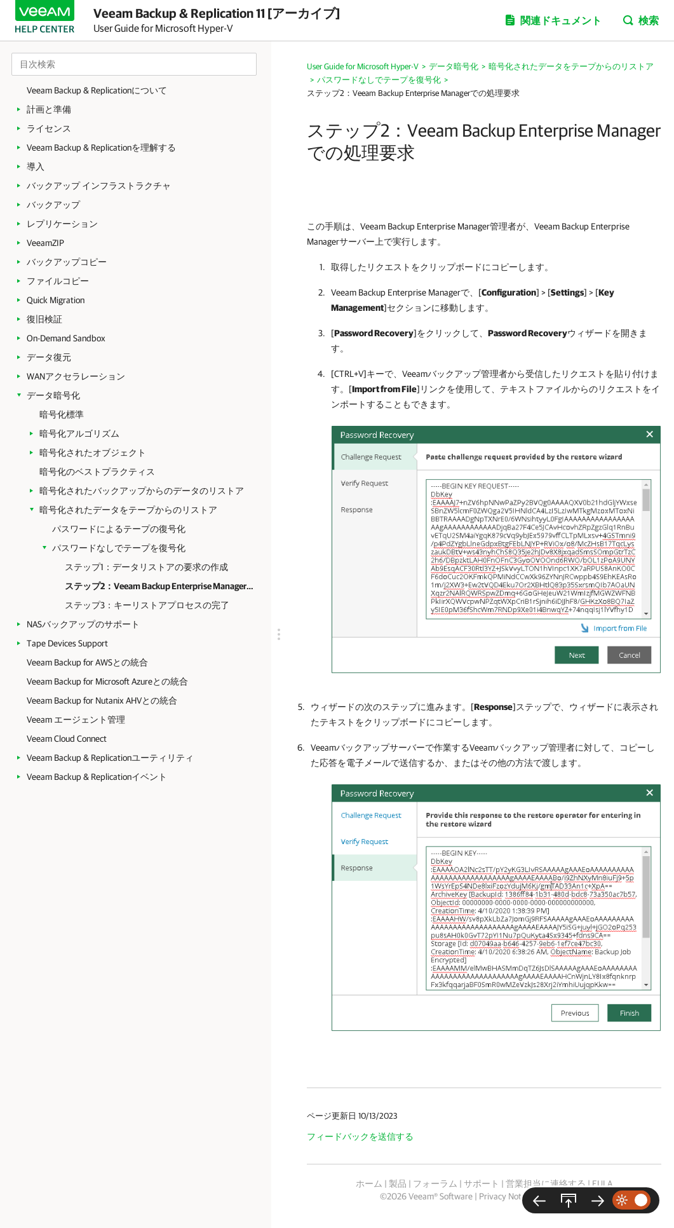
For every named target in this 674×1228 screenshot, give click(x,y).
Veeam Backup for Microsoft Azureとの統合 (107, 681)
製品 (398, 1183)
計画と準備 (49, 109)
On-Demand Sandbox (66, 338)
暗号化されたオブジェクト (92, 452)
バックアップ (53, 205)
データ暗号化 (53, 395)
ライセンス (49, 128)
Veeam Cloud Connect (67, 738)
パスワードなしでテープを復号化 (118, 548)
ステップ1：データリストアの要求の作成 (146, 567)
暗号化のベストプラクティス (97, 472)
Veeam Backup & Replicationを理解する (101, 147)
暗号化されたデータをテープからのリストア (128, 510)
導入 (35, 166)
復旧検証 (44, 319)
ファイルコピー (58, 281)
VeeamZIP (45, 243)
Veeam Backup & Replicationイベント (97, 777)
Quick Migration (55, 300)
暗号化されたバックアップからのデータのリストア (141, 491)
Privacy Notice (505, 1196)
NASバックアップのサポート (83, 624)
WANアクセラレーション (76, 376)
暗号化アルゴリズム (79, 433)
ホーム (369, 1183)
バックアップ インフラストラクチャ (99, 186)
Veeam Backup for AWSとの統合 (87, 662)
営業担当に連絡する (546, 1183)
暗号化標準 (61, 414)
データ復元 (49, 357)
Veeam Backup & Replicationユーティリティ (110, 758)
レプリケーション (62, 224)
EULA (602, 1183)
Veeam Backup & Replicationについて (97, 90)
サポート (481, 1183)
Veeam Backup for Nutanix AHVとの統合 (102, 700)
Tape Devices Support (67, 643)
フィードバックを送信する (360, 1136)
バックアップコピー (67, 262)
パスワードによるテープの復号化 (118, 529)
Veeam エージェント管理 (76, 719)
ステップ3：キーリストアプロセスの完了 (147, 605)
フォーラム (435, 1183)
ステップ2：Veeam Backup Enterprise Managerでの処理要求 (160, 586)
